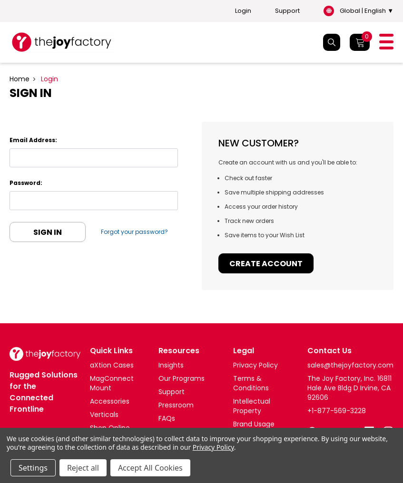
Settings (33, 468)
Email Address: (33, 140)
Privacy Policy (213, 447)
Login (243, 11)
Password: (26, 183)
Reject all (83, 468)
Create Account (266, 263)
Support (287, 11)
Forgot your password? (134, 232)
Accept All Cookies (150, 468)
